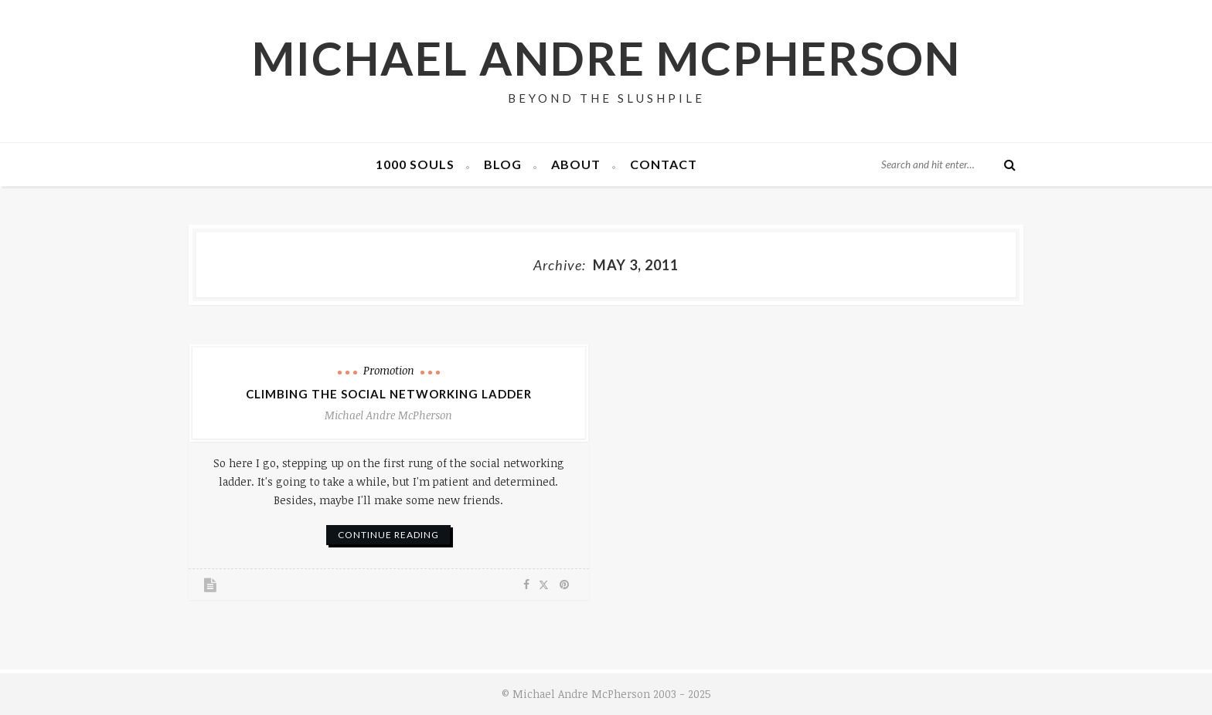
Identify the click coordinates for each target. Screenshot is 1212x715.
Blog (503, 164)
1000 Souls (415, 164)
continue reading (388, 534)
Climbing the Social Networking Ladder (389, 394)
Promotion (388, 370)
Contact (663, 164)
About (576, 164)
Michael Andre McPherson (606, 58)
